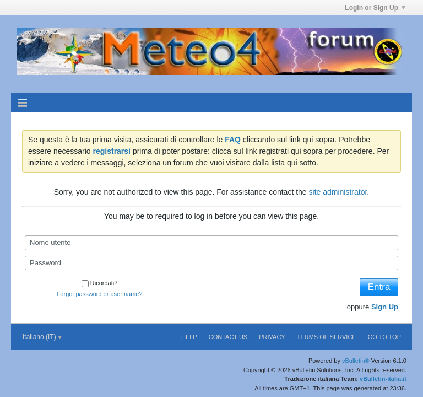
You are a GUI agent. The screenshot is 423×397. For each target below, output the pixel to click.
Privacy (272, 337)
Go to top (384, 337)
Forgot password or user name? (100, 294)
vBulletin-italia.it (383, 378)
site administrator (338, 191)
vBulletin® (356, 360)
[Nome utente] (211, 242)
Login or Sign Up (375, 8)
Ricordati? (100, 283)
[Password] (211, 263)
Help (189, 337)
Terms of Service (326, 337)
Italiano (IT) (42, 337)
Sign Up (384, 307)
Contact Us (228, 337)
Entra (379, 287)
